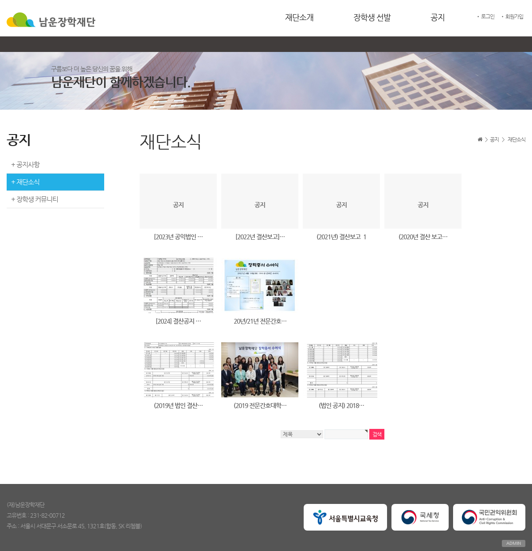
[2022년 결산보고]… (260, 236)
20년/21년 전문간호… (260, 321)
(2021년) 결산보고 (341, 236)
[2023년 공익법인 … (178, 236)
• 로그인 (485, 16)
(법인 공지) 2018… (341, 405)
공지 (437, 17)
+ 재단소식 (25, 182)
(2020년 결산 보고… (423, 236)
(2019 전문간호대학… (260, 405)
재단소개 (299, 17)
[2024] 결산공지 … (178, 321)
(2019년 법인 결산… (178, 405)
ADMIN (513, 543)
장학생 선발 (372, 17)
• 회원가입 (511, 16)
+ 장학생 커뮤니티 (34, 199)
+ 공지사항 (25, 164)
